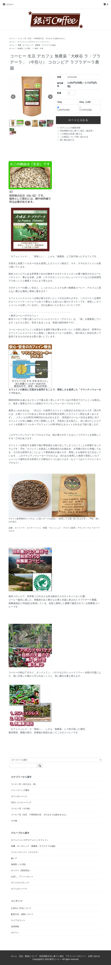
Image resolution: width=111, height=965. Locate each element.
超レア (14, 858)
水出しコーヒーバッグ (21, 802)
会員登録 (15, 926)
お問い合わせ (94, 956)
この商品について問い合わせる (74, 137)
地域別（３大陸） (25, 48)
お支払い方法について (21, 908)
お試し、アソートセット (22, 876)
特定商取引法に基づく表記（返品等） (77, 131)
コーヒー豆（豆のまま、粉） (24, 784)
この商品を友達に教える (71, 134)
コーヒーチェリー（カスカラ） (25, 852)
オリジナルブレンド (20, 882)
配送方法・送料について (22, 914)
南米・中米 (39, 48)
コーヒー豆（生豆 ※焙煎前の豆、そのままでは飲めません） (42, 38)
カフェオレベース (19, 796)
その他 (14, 820)
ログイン (15, 932)
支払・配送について (28, 956)
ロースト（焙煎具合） (21, 870)
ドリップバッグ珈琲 (20, 790)
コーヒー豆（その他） (21, 808)
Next (50, 96)
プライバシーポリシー (76, 956)
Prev (13, 96)
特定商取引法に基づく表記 (51, 956)
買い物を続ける (67, 140)
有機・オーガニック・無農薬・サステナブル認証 (37, 45)
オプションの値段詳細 (70, 128)
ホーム (11, 38)
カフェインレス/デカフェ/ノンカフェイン (34, 42)
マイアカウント (18, 920)
